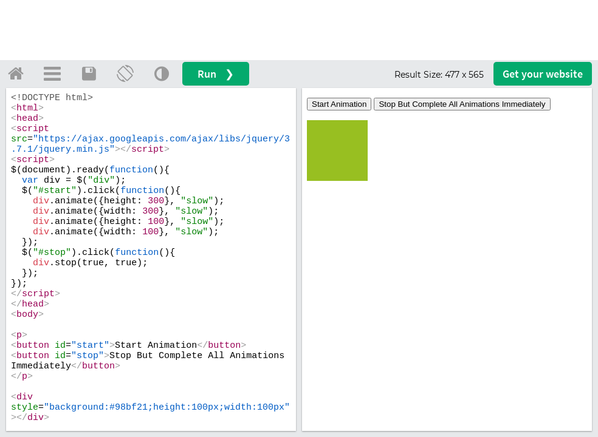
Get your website (543, 74)
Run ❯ (216, 74)
